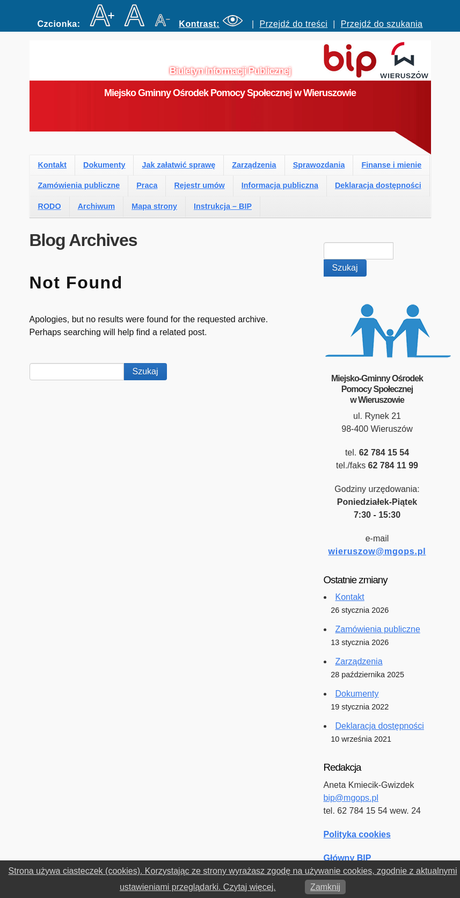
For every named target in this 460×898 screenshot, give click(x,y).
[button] (212, 23)
